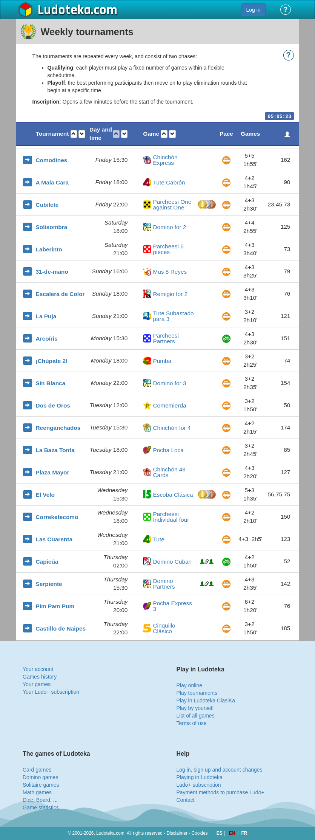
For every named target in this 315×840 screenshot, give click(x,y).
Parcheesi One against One (172, 205)
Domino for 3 (169, 383)
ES (220, 833)
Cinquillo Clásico (164, 628)
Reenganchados (58, 428)
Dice (28, 800)
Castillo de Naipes (61, 628)
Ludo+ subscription (199, 785)
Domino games (40, 777)
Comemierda (169, 405)
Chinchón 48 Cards (169, 472)
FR (244, 833)
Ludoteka (64, 10)
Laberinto (49, 249)
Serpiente (49, 584)
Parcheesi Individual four (171, 517)
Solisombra (52, 227)
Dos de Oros (53, 405)
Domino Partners (164, 584)
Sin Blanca (51, 383)
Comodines (52, 160)
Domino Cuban (172, 561)
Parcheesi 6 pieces (168, 249)
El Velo (45, 494)
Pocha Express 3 (172, 606)
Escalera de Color (60, 294)
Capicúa (47, 561)
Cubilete (47, 205)
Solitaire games (41, 785)
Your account (38, 669)
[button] (74, 134)
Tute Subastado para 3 (173, 316)
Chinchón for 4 (172, 428)
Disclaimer (176, 833)
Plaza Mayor (52, 472)
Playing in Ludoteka (200, 777)
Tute (158, 539)
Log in (253, 10)
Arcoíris (47, 338)
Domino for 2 (169, 227)
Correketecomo (57, 517)
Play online (190, 685)
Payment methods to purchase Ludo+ (220, 792)
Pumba (162, 361)
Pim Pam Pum (55, 606)
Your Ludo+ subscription (51, 692)
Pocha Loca (168, 450)
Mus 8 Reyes (170, 271)
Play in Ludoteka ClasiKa (206, 700)
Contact (186, 800)
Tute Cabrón (169, 182)
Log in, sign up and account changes (220, 770)
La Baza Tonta (55, 450)
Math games (37, 792)
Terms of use (192, 723)
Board (43, 800)
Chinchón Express (165, 160)
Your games (37, 684)
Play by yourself (195, 708)
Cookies (200, 833)
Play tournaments (197, 693)
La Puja (46, 316)
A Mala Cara (52, 182)
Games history (40, 677)
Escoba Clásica (173, 494)
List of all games (196, 716)
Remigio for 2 (170, 294)
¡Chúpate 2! (52, 361)
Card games (37, 770)
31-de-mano (52, 271)
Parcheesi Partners (165, 338)
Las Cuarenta (54, 539)
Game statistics (41, 807)
